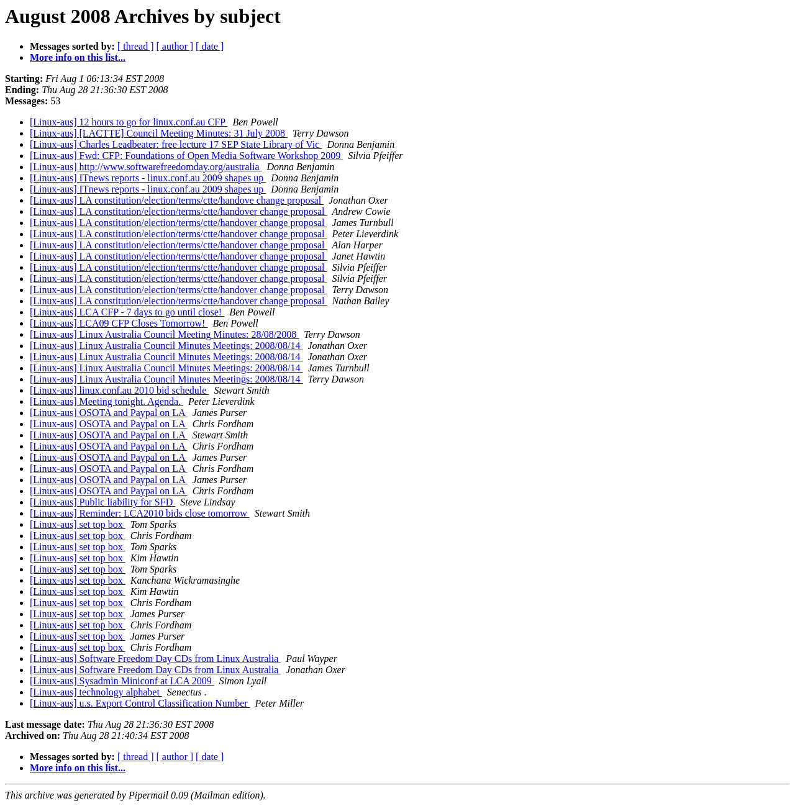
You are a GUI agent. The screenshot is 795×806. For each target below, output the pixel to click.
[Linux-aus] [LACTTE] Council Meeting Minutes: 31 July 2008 (159, 133)
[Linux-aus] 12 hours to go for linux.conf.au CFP (128, 122)
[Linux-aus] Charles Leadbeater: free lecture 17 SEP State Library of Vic (176, 144)
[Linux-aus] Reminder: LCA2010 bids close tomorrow (140, 513)
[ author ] (175, 46)
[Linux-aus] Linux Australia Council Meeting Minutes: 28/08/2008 (164, 334)
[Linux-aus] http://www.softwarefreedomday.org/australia (146, 166)
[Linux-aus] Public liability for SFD (102, 502)
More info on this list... (77, 57)
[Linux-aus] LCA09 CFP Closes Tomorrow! (118, 323)
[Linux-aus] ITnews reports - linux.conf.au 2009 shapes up (148, 178)
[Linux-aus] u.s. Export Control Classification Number (140, 703)
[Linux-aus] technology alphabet (96, 692)
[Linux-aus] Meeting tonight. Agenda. (106, 401)
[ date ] (210, 46)
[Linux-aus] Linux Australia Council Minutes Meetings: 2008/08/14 (166, 345)
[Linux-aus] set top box (77, 524)
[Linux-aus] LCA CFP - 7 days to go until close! (127, 312)
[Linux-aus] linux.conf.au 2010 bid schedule (119, 390)
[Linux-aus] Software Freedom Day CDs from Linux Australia (155, 658)
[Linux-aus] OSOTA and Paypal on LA (109, 412)
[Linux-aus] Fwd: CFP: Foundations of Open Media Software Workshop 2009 (186, 155)
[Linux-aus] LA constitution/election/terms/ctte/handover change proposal (178, 211)
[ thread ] (135, 46)
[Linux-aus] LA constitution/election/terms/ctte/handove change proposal (177, 200)
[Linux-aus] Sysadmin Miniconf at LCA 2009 (122, 681)
